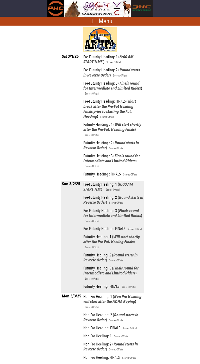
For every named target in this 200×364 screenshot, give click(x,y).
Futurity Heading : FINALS (110, 174)
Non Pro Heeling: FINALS (109, 357)
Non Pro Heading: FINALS (110, 327)
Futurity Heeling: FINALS (109, 286)
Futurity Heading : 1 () (112, 129)
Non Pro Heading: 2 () (110, 317)
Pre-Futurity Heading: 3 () (112, 88)
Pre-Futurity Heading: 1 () (108, 59)
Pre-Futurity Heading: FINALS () (109, 109)
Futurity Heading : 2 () (111, 145)
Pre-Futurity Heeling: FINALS (112, 228)
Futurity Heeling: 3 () (111, 273)
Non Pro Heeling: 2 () (110, 346)
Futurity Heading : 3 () (111, 160)
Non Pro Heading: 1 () (112, 301)
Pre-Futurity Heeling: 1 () (108, 187)
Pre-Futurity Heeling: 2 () (113, 200)
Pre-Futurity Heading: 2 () (111, 72)
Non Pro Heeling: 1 (105, 335)
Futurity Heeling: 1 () (111, 241)
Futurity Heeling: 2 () (110, 257)
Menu (106, 21)
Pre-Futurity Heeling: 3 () (112, 215)
